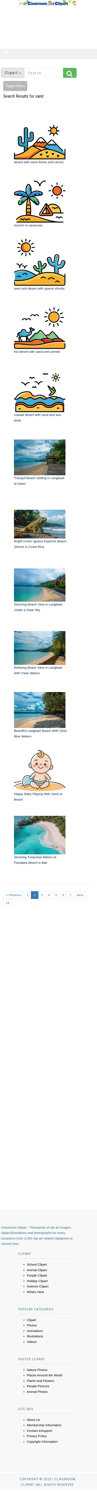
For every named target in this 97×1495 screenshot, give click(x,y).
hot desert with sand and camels (37, 351)
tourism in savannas (28, 225)
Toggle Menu (15, 86)
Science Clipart (37, 1286)
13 (7, 902)
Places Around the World (44, 1375)
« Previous (13, 895)
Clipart (31, 1320)
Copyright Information (42, 1441)
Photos (32, 1325)
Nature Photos (37, 1370)
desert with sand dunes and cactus (39, 162)
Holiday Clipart (37, 1281)
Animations (35, 1331)
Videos (32, 1342)
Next (80, 895)
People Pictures (38, 1386)
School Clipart (37, 1264)
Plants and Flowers (40, 1381)
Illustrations (35, 1336)
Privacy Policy (37, 1436)
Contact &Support (39, 1430)
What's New (35, 1292)
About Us (33, 1420)
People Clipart (37, 1275)
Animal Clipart (37, 1270)
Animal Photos (37, 1391)
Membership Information (44, 1425)
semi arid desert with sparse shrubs (39, 288)
